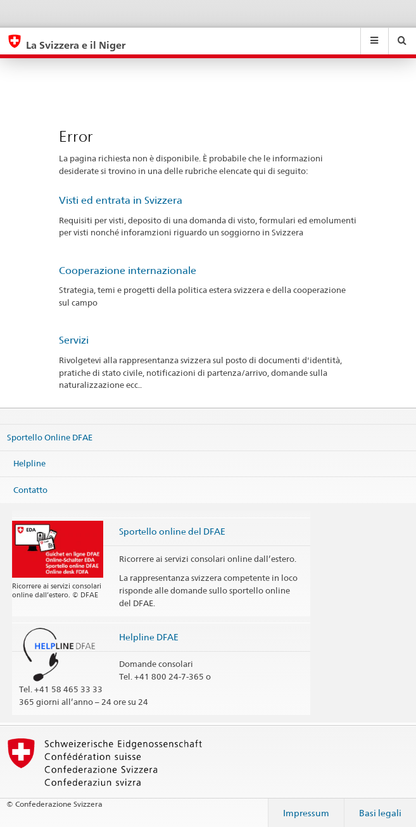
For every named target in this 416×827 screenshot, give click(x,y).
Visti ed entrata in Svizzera (120, 200)
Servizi (74, 340)
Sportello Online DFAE (49, 437)
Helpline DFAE (149, 636)
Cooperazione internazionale (127, 270)
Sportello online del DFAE (172, 531)
